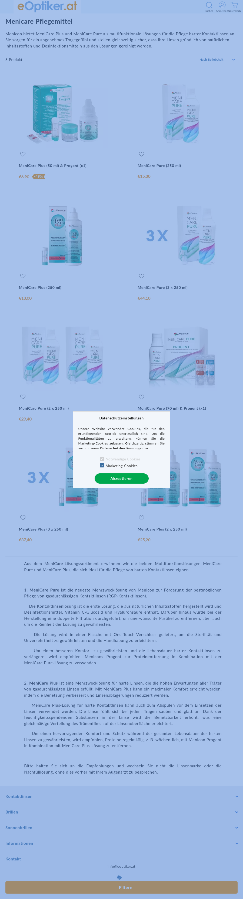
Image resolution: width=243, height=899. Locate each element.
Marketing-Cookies (122, 466)
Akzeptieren (121, 478)
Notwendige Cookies (123, 459)
